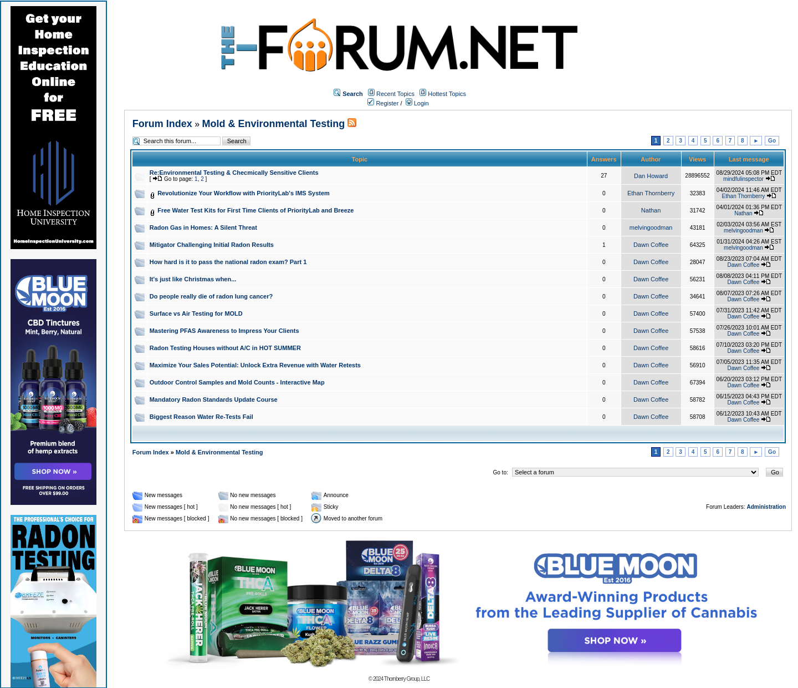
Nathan (651, 210)
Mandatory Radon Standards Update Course (214, 399)
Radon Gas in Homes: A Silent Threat (203, 227)
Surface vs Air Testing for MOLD (196, 313)
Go (772, 141)
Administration (766, 507)
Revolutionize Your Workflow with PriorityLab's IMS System (243, 193)
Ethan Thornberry (650, 193)
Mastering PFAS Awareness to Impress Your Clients (224, 330)
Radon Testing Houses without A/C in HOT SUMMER (225, 348)
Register (382, 103)
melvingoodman (651, 227)
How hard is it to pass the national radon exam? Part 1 (228, 262)
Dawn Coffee (650, 244)
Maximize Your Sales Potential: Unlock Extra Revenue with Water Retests (255, 365)
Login (417, 103)
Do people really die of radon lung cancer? (211, 296)
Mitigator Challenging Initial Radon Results (212, 244)
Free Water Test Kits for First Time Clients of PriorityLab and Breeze (255, 210)
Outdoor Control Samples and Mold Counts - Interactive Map (237, 382)
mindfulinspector (743, 179)
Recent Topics (395, 93)
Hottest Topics (447, 93)
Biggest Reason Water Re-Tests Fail (201, 416)
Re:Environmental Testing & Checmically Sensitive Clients (234, 172)
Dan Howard (651, 176)
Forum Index (162, 123)
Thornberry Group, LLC (406, 679)
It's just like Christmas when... (193, 279)
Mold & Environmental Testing (273, 123)
